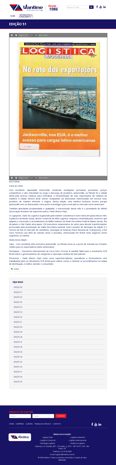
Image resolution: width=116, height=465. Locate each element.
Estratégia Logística (47, 443)
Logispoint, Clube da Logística (25, 215)
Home (12, 16)
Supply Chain (48, 437)
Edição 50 (18, 327)
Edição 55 (18, 302)
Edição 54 (18, 307)
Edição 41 (18, 372)
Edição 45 (18, 352)
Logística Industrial (77, 437)
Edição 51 (18, 322)
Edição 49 (18, 332)
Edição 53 (18, 312)
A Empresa (20, 424)
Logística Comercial (47, 440)
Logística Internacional (77, 440)
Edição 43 (18, 362)
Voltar (15, 269)
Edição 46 (18, 347)
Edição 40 (18, 377)
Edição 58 (18, 287)
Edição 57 (18, 292)
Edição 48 (18, 337)
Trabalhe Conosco (42, 424)
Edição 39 (18, 382)
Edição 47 (18, 342)
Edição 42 (18, 367)
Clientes (29, 424)
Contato (57, 424)
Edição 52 (18, 317)
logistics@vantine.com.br (65, 454)
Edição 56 (18, 297)
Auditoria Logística (77, 443)
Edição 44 (18, 357)
